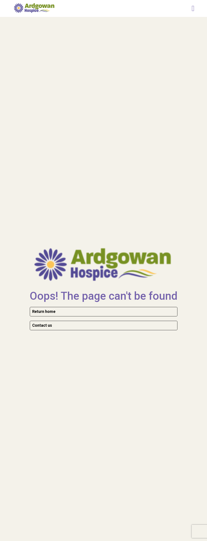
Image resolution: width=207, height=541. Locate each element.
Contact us (42, 325)
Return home (43, 311)
